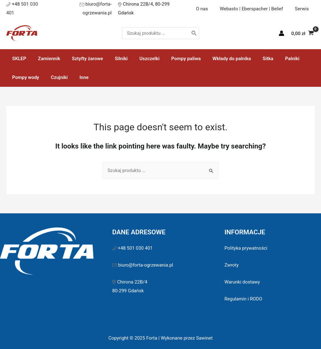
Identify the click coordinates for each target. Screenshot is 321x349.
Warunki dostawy (242, 280)
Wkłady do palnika (216, 57)
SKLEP (18, 57)
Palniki (272, 57)
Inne (78, 75)
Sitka (250, 57)
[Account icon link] (281, 31)
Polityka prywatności (246, 246)
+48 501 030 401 (136, 246)
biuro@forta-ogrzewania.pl (88, 7)
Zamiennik (45, 57)
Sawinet (204, 336)
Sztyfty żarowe (81, 57)
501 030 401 (34, 7)
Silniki (113, 57)
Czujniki (55, 75)
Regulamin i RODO (243, 297)
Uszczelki (139, 57)
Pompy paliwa (173, 57)
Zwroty (231, 263)
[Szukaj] (208, 31)
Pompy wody (24, 75)
